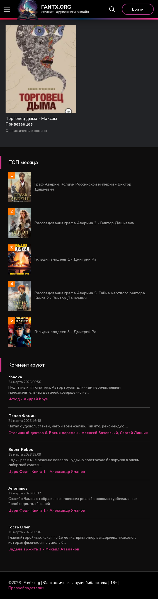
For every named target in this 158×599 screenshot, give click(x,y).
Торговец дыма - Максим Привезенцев (31, 121)
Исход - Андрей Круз (28, 399)
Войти (138, 9)
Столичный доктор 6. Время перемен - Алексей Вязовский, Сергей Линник (78, 433)
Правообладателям (26, 588)
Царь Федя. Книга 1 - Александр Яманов (46, 471)
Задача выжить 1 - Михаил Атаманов (43, 549)
